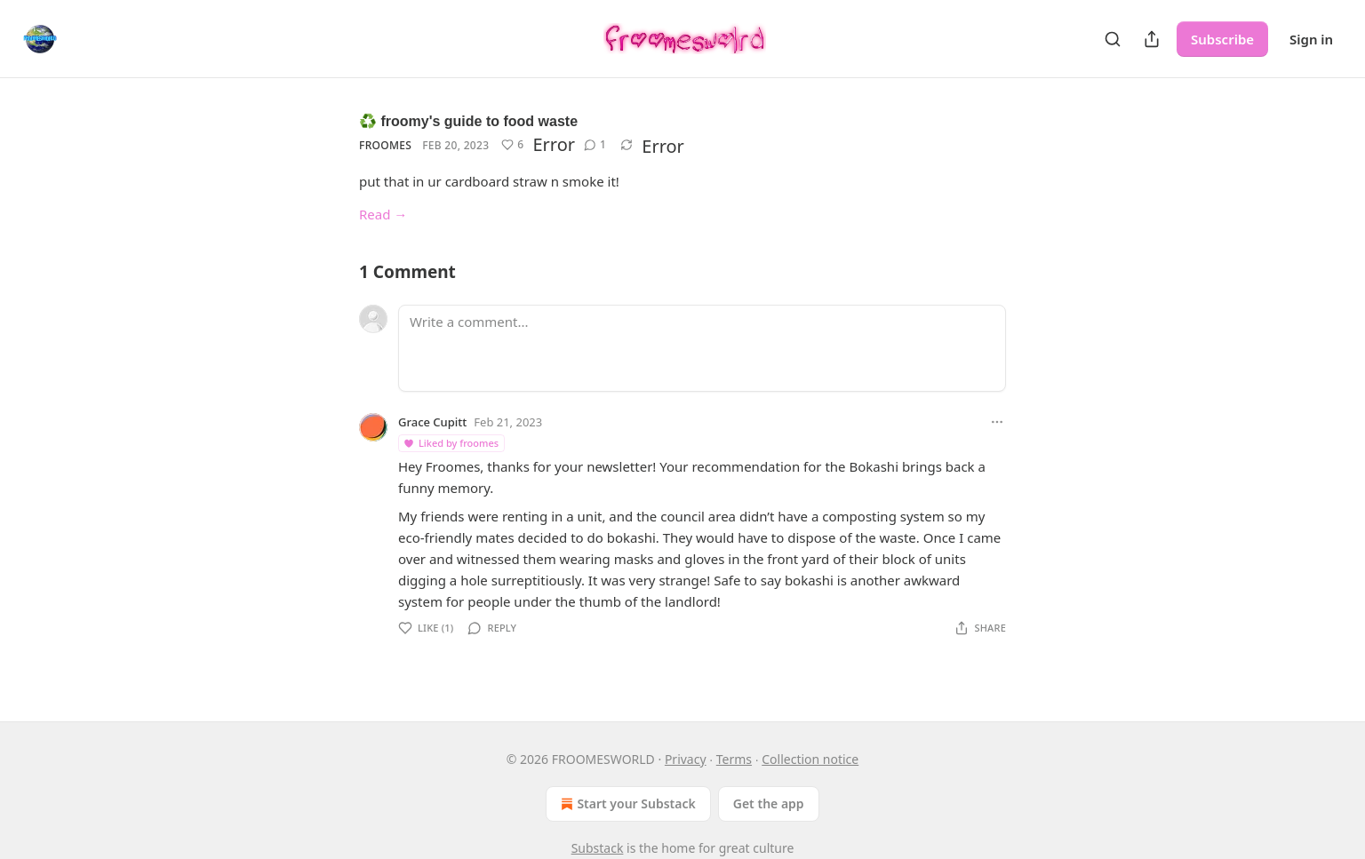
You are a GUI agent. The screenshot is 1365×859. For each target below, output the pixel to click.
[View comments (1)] (595, 144)
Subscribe (1222, 39)
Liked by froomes (451, 442)
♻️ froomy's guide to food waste (468, 121)
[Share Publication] (1151, 39)
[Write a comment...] (702, 348)
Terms (734, 759)
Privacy (685, 759)
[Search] (1112, 39)
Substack (597, 847)
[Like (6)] (512, 144)
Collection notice (810, 759)
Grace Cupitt (432, 422)
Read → (383, 214)
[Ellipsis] (997, 422)
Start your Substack (626, 804)
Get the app (768, 803)
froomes (385, 145)
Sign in (1311, 39)
